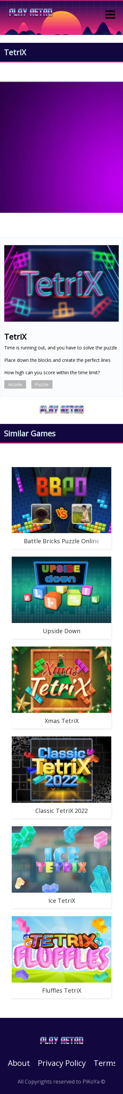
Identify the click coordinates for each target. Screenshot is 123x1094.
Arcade (15, 384)
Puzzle (42, 384)
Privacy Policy (62, 1062)
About (19, 1062)
